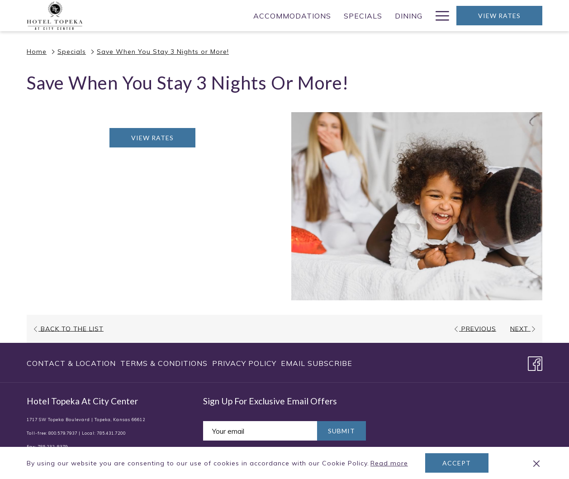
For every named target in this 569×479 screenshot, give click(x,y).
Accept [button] (456, 463)
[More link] (439, 15)
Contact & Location (71, 363)
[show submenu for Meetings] (358, 15)
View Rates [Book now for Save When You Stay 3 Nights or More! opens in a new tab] (152, 138)
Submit (341, 431)
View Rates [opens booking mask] (499, 15)
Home (37, 51)
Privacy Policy (244, 363)
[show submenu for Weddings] (424, 15)
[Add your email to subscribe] (260, 431)
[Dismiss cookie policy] (536, 463)
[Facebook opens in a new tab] (535, 362)
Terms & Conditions (164, 363)
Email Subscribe (316, 363)
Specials (71, 51)
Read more (389, 463)
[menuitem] (164, 15)
